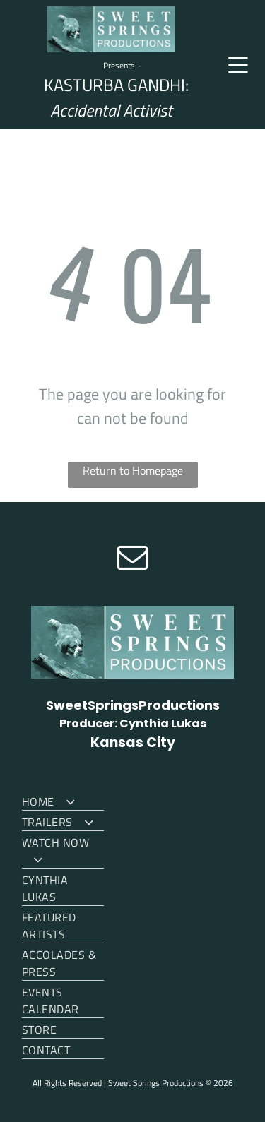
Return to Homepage (133, 470)
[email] (132, 559)
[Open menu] (238, 65)
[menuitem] (63, 800)
